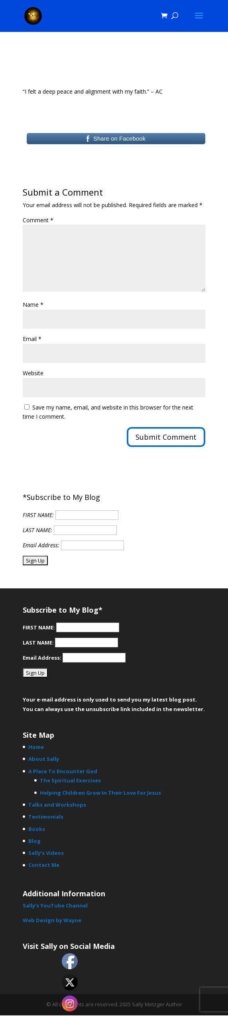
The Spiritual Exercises (70, 780)
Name (33, 304)
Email (32, 339)
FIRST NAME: (38, 515)
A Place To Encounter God (62, 771)
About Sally (43, 758)
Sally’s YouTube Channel (55, 905)
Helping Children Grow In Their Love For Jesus (100, 792)
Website (33, 373)
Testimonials (45, 816)
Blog (34, 841)
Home (36, 747)
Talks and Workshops (57, 804)
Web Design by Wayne (52, 920)
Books (36, 829)
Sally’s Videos (46, 852)
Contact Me (43, 864)
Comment (38, 220)
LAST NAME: (37, 530)
